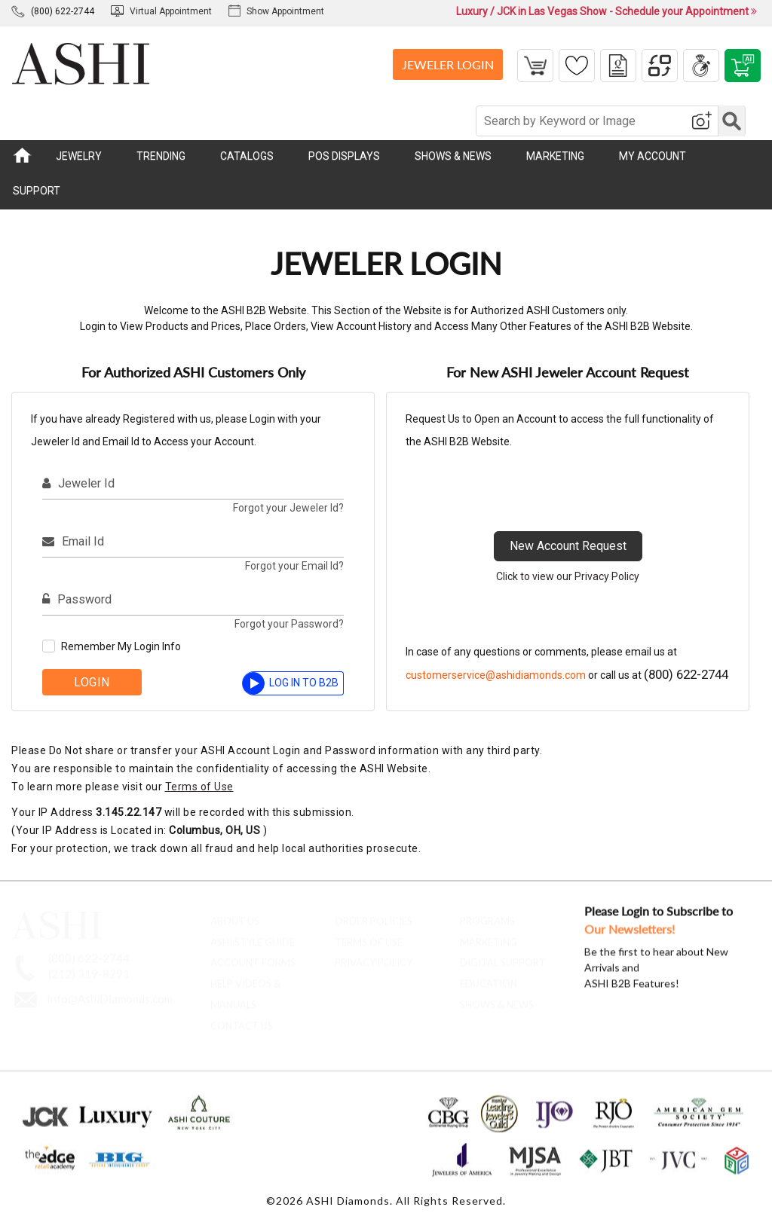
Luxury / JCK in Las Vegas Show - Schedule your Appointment (606, 11)
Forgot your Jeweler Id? (288, 508)
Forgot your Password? (289, 624)
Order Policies (373, 914)
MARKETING (555, 156)
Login (92, 682)
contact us (241, 1019)
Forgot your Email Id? (294, 566)
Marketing (488, 934)
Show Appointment (276, 11)
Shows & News (497, 997)
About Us (234, 914)
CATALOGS (247, 156)
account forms (253, 955)
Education (488, 976)
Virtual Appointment (161, 11)
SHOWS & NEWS (453, 156)
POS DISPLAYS (344, 156)
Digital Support (503, 955)
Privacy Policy (373, 955)
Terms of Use (199, 787)
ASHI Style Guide (252, 934)
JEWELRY (79, 156)
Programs (487, 914)
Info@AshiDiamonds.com (110, 991)
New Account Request (568, 546)
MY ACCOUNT (652, 156)
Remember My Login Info (121, 646)
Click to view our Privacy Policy (567, 576)
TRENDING (160, 156)
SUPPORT (36, 191)
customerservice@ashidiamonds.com (496, 675)
